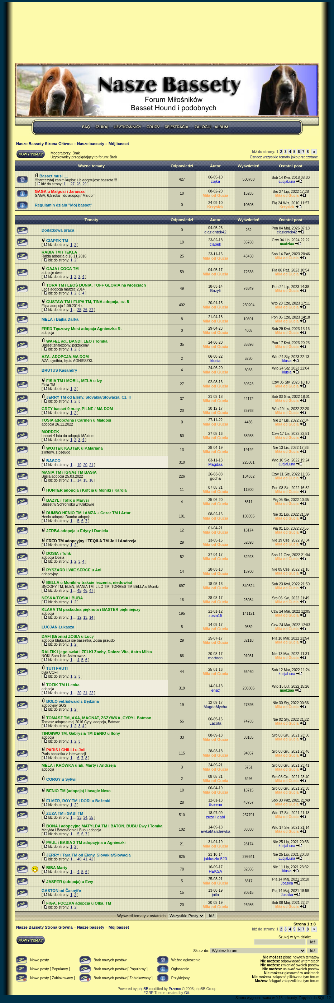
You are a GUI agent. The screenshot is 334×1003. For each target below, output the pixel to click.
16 (91, 480)
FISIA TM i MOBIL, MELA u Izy (74, 381)
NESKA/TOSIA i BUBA (62, 598)
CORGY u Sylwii (61, 779)
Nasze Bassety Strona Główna (44, 143)
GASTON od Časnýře (61, 890)
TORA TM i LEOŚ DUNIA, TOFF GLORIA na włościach (96, 285)
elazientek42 (215, 232)
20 (85, 465)
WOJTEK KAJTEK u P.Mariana (74, 448)
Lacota (215, 723)
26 (85, 310)
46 (85, 591)
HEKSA (215, 871)
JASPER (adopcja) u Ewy (69, 881)
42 (91, 859)
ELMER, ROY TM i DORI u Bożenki (78, 801)
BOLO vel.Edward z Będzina (72, 701)
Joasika (287, 883)
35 (91, 817)
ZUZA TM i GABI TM (64, 813)
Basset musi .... (53, 176)
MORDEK (50, 431)
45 (79, 591)
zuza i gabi (215, 817)
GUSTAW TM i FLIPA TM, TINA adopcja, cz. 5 (87, 301)
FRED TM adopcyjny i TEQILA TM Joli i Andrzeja (91, 541)
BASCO (53, 461)
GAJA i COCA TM (62, 268)
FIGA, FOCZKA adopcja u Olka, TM (78, 903)
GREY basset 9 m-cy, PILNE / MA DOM (77, 409)
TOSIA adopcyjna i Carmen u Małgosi (76, 420)
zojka (215, 181)
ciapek (215, 244)
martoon (215, 658)
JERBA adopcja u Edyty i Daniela (77, 531)
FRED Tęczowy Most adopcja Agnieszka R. (81, 328)
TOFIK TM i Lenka (63, 685)
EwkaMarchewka (215, 831)
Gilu (187, 993)
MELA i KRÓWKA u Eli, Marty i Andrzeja (79, 765)
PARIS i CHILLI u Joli (65, 750)
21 (91, 465)
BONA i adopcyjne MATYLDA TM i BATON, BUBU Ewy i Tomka (104, 826)
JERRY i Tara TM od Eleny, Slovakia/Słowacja (88, 855)
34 (85, 817)
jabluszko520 (215, 858)
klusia (215, 360)
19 (79, 465)
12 (79, 617)
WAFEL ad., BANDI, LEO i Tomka (77, 341)
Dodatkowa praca (58, 230)
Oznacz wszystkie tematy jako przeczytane (284, 157)
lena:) (215, 690)
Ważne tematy (91, 166)
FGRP (148, 993)
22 (91, 693)
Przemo (175, 989)
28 (79, 184)
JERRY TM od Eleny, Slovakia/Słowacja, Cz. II (88, 397)
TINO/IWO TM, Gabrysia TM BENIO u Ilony (81, 733)
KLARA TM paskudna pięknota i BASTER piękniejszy (91, 609)
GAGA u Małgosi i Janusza (60, 191)
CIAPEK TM (57, 240)
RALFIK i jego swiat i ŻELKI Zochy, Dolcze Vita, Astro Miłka (97, 652)
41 (85, 859)
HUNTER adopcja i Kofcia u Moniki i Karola (86, 490)
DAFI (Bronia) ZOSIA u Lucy (68, 636)
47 (91, 591)
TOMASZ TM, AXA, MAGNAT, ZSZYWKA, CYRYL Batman (98, 718)
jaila (215, 894)
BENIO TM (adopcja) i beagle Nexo (78, 791)
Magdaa (215, 464)
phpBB (143, 989)
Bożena (215, 804)
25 (79, 310)
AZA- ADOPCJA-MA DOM (65, 356)
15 (85, 480)
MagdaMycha (215, 707)
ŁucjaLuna (287, 182)
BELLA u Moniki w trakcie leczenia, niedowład (89, 582)
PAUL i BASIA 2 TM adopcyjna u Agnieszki (85, 842)
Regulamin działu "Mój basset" (63, 205)
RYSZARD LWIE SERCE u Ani (73, 570)
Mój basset (119, 143)
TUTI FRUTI (57, 668)
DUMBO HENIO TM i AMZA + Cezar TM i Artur (88, 513)
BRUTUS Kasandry (59, 370)
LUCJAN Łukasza (58, 627)
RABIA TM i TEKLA (59, 252)
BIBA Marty (56, 867)
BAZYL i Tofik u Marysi (67, 500)
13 (85, 617)
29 (84, 184)
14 (79, 480)
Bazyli (215, 290)
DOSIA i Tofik (58, 553)
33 (79, 817)
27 (73, 184)
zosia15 (215, 615)
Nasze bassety (90, 143)
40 (79, 859)
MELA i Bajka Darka (60, 319)
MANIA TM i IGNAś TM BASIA (69, 472)
